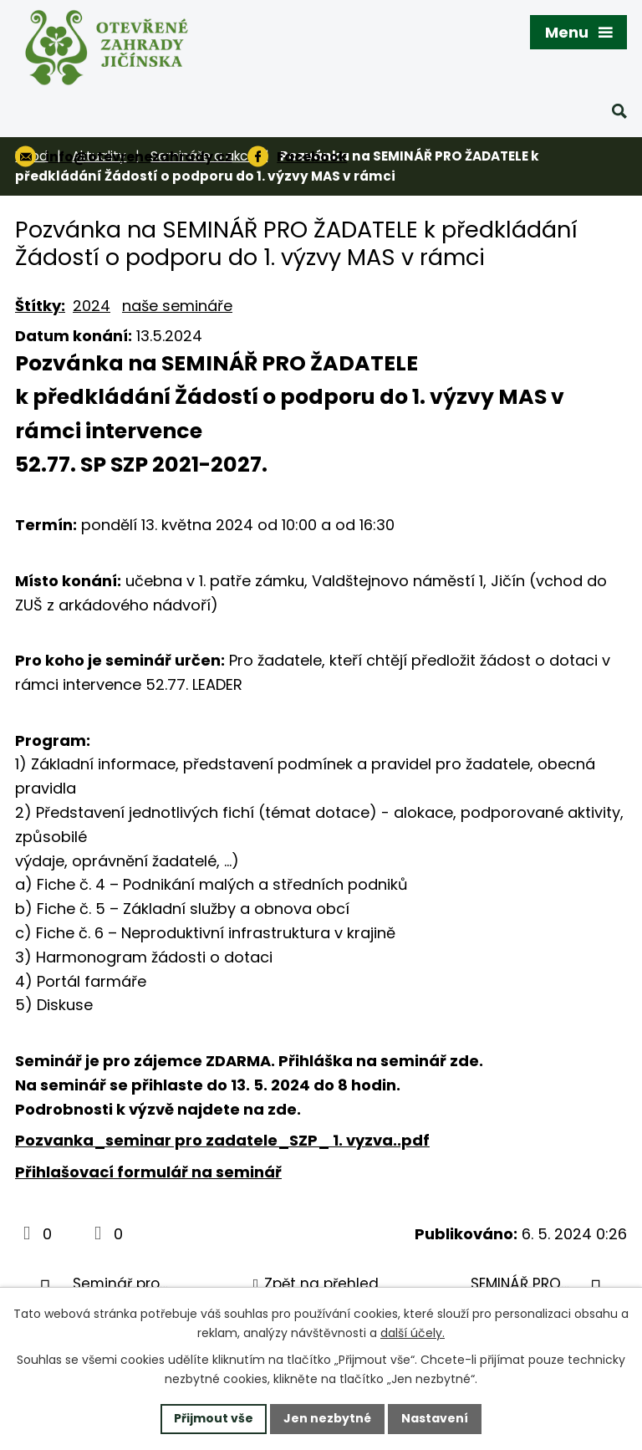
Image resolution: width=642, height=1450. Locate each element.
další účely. (412, 1333)
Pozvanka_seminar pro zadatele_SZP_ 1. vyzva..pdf (222, 1140)
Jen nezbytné (327, 1418)
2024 (91, 305)
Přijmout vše (213, 1418)
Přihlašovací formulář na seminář (148, 1172)
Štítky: (40, 305)
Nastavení (434, 1418)
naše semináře (177, 305)
